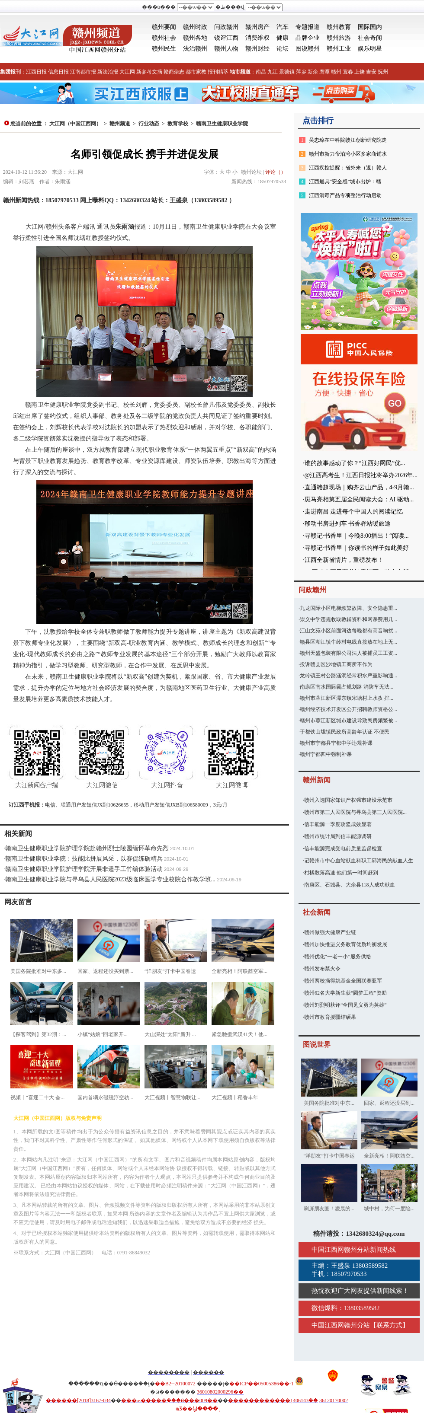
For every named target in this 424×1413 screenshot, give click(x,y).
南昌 (261, 72)
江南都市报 (83, 72)
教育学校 (177, 124)
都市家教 (196, 72)
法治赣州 (195, 48)
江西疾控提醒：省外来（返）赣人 (348, 168)
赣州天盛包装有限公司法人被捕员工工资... (348, 653)
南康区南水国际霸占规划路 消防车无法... (346, 687)
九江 (272, 72)
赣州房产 (257, 27)
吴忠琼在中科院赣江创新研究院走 (348, 140)
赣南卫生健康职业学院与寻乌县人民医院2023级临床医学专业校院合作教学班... (110, 879)
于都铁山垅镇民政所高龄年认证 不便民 (344, 732)
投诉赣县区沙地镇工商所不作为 (336, 664)
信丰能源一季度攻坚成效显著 (338, 824)
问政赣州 (226, 27)
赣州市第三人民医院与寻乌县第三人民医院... (355, 812)
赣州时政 (195, 27)
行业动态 (148, 124)
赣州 (336, 72)
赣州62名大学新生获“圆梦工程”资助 (345, 993)
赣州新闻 (317, 780)
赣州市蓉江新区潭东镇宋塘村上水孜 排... (346, 698)
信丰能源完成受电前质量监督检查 (343, 848)
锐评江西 (226, 38)
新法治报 (107, 72)
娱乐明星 (370, 48)
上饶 (359, 72)
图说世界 (317, 1044)
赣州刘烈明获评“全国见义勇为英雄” (345, 1005)
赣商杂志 (174, 72)
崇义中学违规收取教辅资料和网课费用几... (348, 619)
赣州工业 (339, 48)
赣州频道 (119, 124)
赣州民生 (164, 48)
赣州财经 (257, 48)
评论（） (275, 172)
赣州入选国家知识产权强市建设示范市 (348, 800)
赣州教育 (339, 27)
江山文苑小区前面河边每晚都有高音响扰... (348, 631)
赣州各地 (195, 38)
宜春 (348, 72)
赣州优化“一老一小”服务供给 (337, 957)
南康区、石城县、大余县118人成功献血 (349, 885)
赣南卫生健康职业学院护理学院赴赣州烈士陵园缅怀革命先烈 (87, 848)
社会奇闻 (370, 38)
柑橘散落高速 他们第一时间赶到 (341, 873)
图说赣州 (308, 48)
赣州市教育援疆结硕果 (330, 1017)
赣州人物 (226, 48)
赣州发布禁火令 (322, 969)
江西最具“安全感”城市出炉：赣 (345, 182)
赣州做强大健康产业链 (330, 932)
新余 (313, 72)
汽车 (282, 27)
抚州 (383, 72)
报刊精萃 (218, 72)
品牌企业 (308, 38)
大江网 (127, 72)
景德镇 (287, 72)
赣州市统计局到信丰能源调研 (338, 836)
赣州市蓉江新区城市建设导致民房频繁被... (348, 721)
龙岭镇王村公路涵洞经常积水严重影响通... (348, 676)
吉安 (371, 72)
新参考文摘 (149, 72)
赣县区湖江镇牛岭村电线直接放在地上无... (348, 642)
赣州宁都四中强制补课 (326, 754)
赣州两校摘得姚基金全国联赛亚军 (343, 981)
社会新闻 (317, 912)
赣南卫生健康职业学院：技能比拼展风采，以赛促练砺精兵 (84, 858)
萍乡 (301, 72)
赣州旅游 (339, 38)
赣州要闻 (164, 27)
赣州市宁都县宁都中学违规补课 (336, 743)
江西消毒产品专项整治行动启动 (345, 195)
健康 (282, 38)
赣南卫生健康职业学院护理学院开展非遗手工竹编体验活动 (84, 869)
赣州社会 (164, 38)
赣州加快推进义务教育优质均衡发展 (345, 944)
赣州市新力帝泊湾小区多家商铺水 (348, 154)
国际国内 (370, 27)
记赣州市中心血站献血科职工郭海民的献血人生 (358, 861)
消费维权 (257, 38)
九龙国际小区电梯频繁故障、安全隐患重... (348, 608)
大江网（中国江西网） (75, 124)
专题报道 (308, 27)
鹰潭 (324, 72)
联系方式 (389, 1325)
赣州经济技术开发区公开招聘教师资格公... (348, 709)
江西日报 (36, 72)
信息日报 (58, 72)
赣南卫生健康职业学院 (222, 124)
